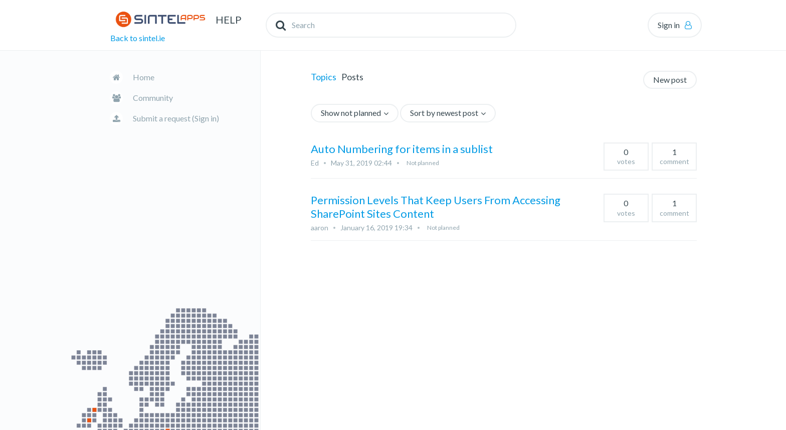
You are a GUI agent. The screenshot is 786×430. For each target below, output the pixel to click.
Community (153, 97)
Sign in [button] (669, 25)
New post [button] (670, 79)
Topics (323, 76)
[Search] (391, 25)
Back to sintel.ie (137, 38)
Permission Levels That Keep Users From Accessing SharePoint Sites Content (435, 206)
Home (143, 77)
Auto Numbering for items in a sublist (402, 149)
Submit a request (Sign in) (176, 118)
